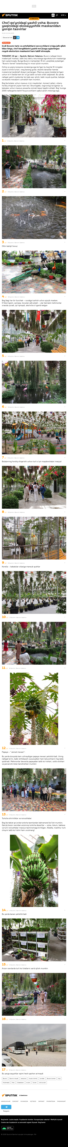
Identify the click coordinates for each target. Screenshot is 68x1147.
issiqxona (23, 1078)
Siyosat (15, 1101)
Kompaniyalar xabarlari (42, 1119)
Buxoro (5, 1078)
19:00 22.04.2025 (8, 33)
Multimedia (6, 1082)
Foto (13, 1082)
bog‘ (59, 1078)
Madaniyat (61, 1101)
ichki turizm (42, 1082)
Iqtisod (33, 1101)
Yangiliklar (5, 1101)
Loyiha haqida (13, 1119)
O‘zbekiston (20, 1082)
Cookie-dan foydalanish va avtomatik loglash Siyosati (19, 1122)
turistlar (42, 1078)
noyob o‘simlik (33, 1078)
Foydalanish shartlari (26, 1119)
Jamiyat (41, 1101)
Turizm (35, 1082)
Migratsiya (50, 1101)
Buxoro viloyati (14, 1078)
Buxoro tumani (51, 1078)
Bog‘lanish (4, 1119)
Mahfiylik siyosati (56, 1119)
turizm (28, 1082)
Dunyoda (24, 1101)
